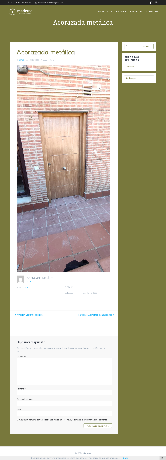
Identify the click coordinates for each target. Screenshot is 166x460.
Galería (120, 11)
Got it (125, 458)
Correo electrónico (26, 399)
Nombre (21, 388)
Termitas (130, 66)
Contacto (152, 11)
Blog (110, 11)
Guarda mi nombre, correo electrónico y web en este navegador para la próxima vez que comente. (63, 419)
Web (19, 409)
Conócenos (136, 11)
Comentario (23, 356)
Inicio (101, 11)
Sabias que (131, 78)
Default (27, 287)
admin (22, 59)
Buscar (146, 46)
